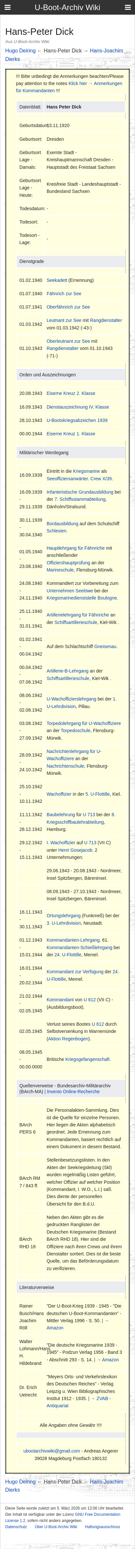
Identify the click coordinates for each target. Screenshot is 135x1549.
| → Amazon (106, 1359)
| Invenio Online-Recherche (71, 1091)
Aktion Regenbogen (68, 1038)
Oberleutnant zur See (68, 341)
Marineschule (60, 569)
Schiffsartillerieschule (75, 622)
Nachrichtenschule (65, 766)
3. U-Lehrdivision (64, 923)
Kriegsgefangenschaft (87, 1059)
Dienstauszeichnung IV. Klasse (78, 407)
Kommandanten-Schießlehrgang (79, 947)
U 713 (89, 814)
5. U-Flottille (97, 794)
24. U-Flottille (67, 954)
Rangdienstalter (106, 320)
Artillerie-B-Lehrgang (67, 670)
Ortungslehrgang (64, 915)
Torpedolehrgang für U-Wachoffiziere (84, 723)
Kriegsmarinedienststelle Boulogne (82, 598)
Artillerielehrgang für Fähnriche (78, 614)
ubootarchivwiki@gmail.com (51, 1451)
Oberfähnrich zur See (68, 307)
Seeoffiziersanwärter (67, 478)
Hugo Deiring (20, 50)
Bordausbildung (62, 523)
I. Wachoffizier (61, 842)
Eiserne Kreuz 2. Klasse (71, 393)
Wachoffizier (59, 794)
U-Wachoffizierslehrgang (72, 699)
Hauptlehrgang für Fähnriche (76, 548)
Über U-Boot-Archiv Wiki (56, 1527)
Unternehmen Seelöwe (70, 590)
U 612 (90, 999)
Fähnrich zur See (64, 293)
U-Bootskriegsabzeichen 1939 (77, 420)
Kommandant (60, 999)
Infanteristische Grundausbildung (80, 492)
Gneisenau (105, 646)
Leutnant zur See (64, 320)
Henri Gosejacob (75, 850)
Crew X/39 (101, 478)
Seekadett (57, 280)
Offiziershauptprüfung (68, 562)
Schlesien (57, 530)
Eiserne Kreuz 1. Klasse (71, 433)
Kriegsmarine (86, 471)
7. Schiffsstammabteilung (79, 499)
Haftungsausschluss (102, 1527)
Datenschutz (16, 1527)
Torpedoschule (75, 730)
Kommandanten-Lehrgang (73, 940)
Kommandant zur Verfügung (75, 971)
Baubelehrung (61, 814)
